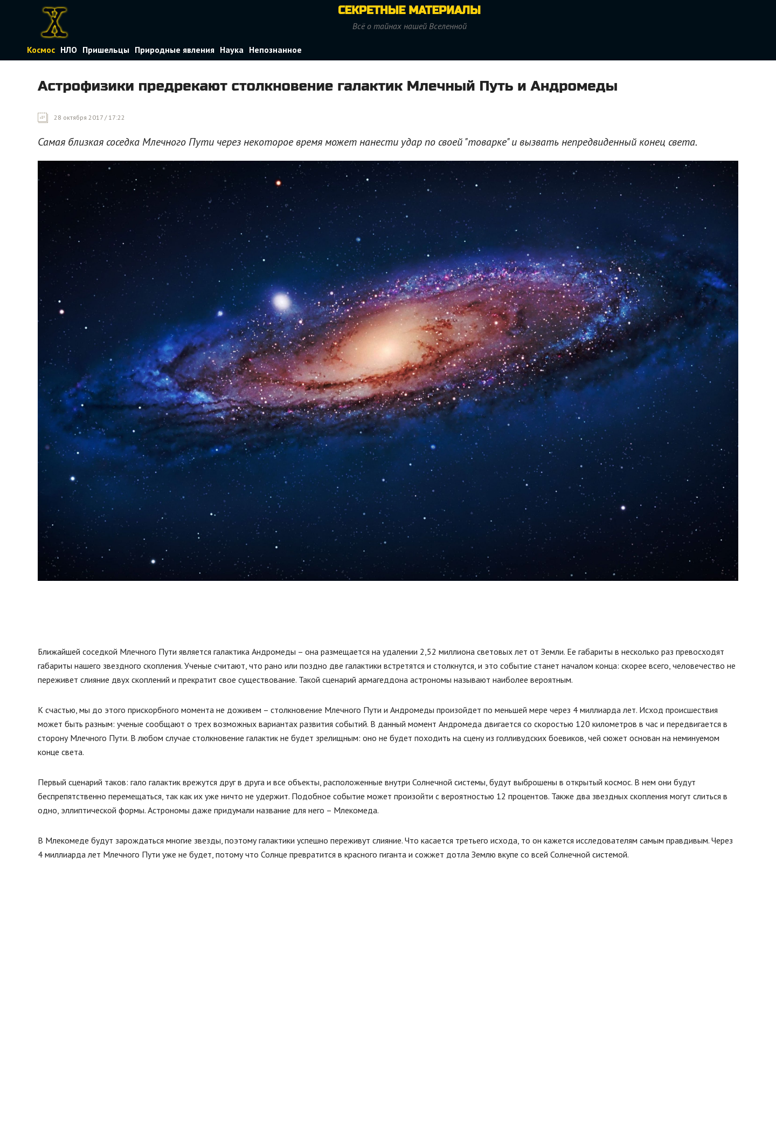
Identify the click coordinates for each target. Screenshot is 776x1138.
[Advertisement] (234, 616)
